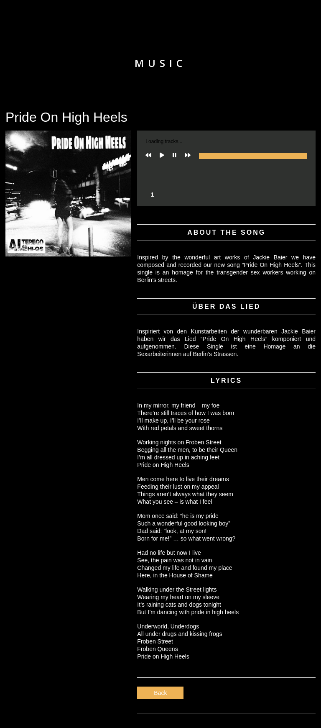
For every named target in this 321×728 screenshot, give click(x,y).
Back (160, 693)
